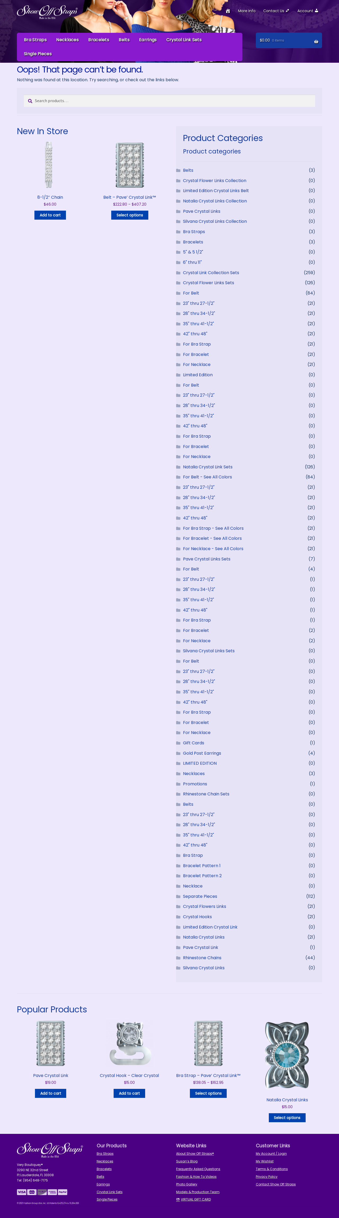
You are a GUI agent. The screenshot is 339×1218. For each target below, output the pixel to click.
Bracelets (98, 40)
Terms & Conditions (272, 1168)
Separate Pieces (200, 896)
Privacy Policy (267, 1176)
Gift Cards (193, 743)
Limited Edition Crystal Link (210, 927)
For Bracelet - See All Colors (212, 538)
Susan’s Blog (187, 1161)
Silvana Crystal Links (204, 968)
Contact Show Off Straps (276, 1184)
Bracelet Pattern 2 (202, 876)
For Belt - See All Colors (207, 477)
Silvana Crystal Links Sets (209, 651)
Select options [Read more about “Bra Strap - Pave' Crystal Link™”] (208, 1093)
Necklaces (67, 40)
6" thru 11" (192, 262)
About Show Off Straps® (195, 1153)
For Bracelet (196, 354)
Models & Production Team (198, 1191)
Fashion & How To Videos (196, 1176)
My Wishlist (265, 1161)
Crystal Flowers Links (204, 906)
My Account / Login (271, 1153)
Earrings (148, 40)
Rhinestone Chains (202, 957)
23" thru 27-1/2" (199, 303)
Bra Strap (193, 855)
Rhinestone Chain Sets (206, 794)
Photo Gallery (186, 1184)
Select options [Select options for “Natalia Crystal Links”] (287, 1117)
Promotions (195, 784)
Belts (124, 40)
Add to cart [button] (50, 215)
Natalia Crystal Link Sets (208, 467)
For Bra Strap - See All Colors (213, 528)
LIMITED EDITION (200, 763)
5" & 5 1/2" (193, 252)
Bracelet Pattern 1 (202, 865)
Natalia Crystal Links (204, 937)
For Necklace (197, 364)
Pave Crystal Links (201, 211)
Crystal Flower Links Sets (208, 282)
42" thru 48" (195, 334)
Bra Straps (35, 40)
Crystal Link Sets (184, 40)
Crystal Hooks (197, 916)
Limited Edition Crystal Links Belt (216, 191)
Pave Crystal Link (200, 947)
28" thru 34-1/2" (199, 313)
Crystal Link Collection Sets (211, 272)
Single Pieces (38, 54)
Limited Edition (198, 375)
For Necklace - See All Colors (213, 548)
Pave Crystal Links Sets (206, 559)
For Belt (191, 293)
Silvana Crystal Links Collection (215, 221)
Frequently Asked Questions (198, 1168)
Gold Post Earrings (202, 753)
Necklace (193, 886)
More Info (247, 10)
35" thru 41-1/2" (198, 323)
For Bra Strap (197, 344)
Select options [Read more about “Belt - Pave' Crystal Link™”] (130, 215)
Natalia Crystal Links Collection (215, 201)
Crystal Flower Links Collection (214, 180)
